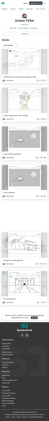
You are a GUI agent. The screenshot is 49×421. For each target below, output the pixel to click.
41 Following (24, 28)
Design (21, 9)
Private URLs (6, 390)
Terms (13, 417)
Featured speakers (8, 354)
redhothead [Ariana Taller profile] (8, 80)
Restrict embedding (8, 403)
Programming (6, 343)
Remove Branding (7, 400)
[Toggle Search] (44, 3)
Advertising (5, 383)
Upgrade (34, 317)
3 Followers (33, 28)
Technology (5, 346)
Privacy (18, 417)
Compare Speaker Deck (9, 380)
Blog (3, 378)
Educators (5, 365)
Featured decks (7, 352)
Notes (4, 406)
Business (13, 9)
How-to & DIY (40, 9)
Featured (4, 9)
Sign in (25, 3)
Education (29, 9)
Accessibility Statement (35, 417)
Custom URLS (6, 395)
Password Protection (8, 393)
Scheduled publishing (8, 398)
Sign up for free (35, 3)
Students (4, 367)
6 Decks (14, 28)
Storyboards (6, 348)
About (8, 417)
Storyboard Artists (8, 362)
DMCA (24, 417)
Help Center (6, 375)
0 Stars (24, 34)
